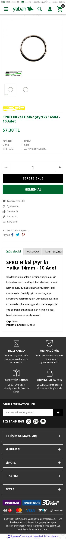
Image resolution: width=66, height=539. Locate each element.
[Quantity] (33, 167)
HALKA (27, 140)
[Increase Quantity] (59, 167)
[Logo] (23, 8)
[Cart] (59, 9)
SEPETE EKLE (33, 178)
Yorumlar (33, 251)
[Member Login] (49, 9)
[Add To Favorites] (33, 201)
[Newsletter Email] (28, 412)
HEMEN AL (33, 189)
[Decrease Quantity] (6, 167)
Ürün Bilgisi (13, 251)
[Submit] (58, 412)
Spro (26, 144)
